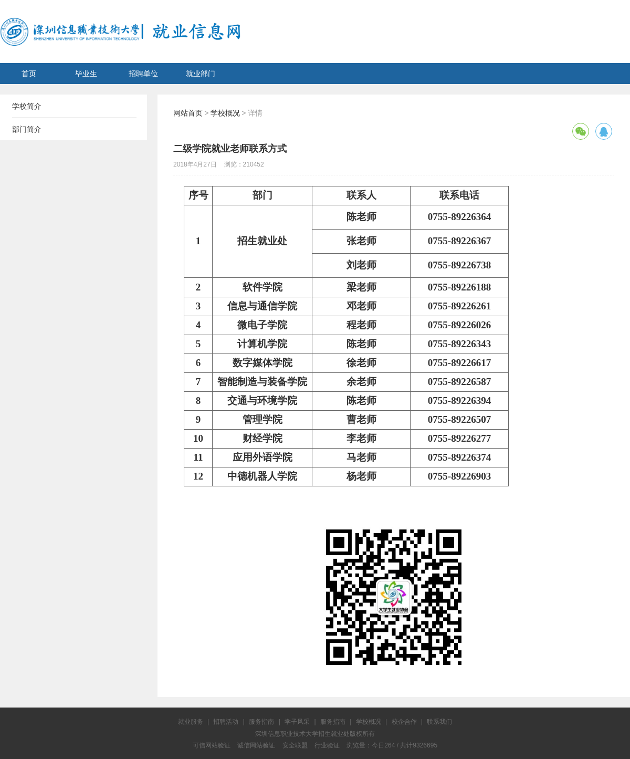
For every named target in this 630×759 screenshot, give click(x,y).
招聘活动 (225, 721)
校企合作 (404, 721)
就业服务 (190, 721)
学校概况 (225, 113)
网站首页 (188, 113)
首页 (29, 73)
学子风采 (297, 721)
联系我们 (439, 721)
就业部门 (200, 73)
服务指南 (261, 721)
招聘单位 (143, 73)
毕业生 (86, 73)
